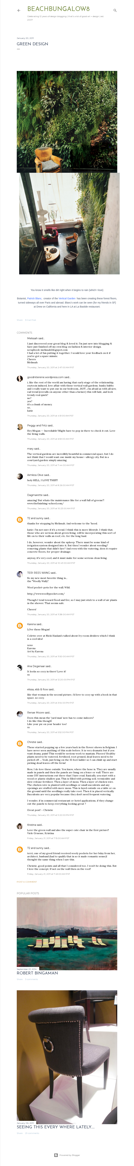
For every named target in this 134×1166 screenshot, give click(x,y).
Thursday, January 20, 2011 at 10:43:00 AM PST (51, 563)
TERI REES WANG (38, 572)
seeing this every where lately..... (56, 1127)
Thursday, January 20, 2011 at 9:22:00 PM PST (50, 815)
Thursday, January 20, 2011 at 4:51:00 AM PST (50, 415)
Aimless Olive (35, 475)
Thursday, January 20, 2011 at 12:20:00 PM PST (51, 679)
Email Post (30, 320)
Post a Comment (27, 881)
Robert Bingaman (37, 973)
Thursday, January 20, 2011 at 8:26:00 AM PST (50, 485)
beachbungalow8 (58, 9)
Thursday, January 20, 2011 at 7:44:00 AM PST (50, 465)
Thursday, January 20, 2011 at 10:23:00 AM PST (51, 508)
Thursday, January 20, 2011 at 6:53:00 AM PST (50, 439)
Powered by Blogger (67, 1155)
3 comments (31, 979)
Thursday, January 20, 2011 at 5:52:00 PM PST (50, 732)
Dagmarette (35, 495)
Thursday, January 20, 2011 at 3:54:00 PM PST (50, 702)
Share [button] (20, 320)
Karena (31, 624)
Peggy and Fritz (37, 425)
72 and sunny (35, 518)
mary (30, 448)
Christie (31, 742)
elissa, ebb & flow (37, 689)
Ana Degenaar (36, 666)
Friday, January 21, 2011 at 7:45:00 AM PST (48, 874)
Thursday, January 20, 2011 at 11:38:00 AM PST (50, 614)
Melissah (32, 338)
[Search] (115, 9)
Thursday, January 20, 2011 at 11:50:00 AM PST (50, 656)
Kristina (31, 824)
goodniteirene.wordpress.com (45, 377)
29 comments (32, 1133)
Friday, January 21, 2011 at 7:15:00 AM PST (48, 838)
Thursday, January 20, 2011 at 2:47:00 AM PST (50, 367)
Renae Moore (35, 712)
